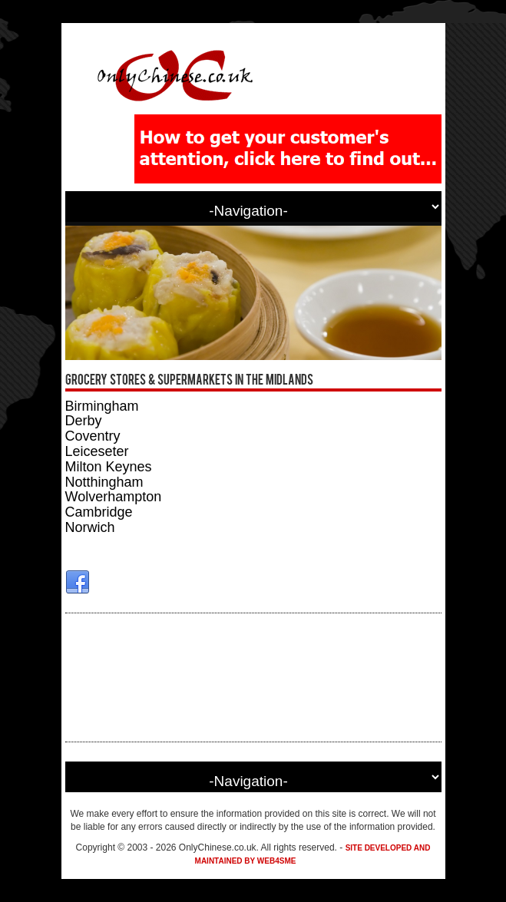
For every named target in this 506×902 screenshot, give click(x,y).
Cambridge (99, 512)
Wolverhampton (113, 496)
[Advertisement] (253, 677)
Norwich (90, 527)
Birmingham (102, 406)
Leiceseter (97, 451)
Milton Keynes (108, 466)
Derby (83, 420)
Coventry (93, 436)
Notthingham (104, 482)
